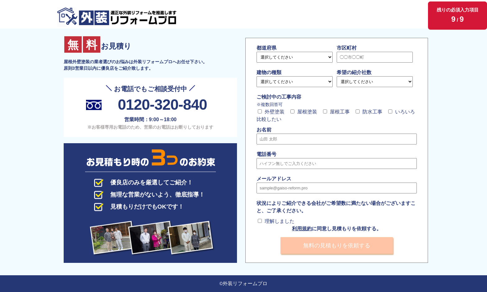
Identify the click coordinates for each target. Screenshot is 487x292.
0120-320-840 (162, 104)
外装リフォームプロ (245, 283)
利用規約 (302, 228)
